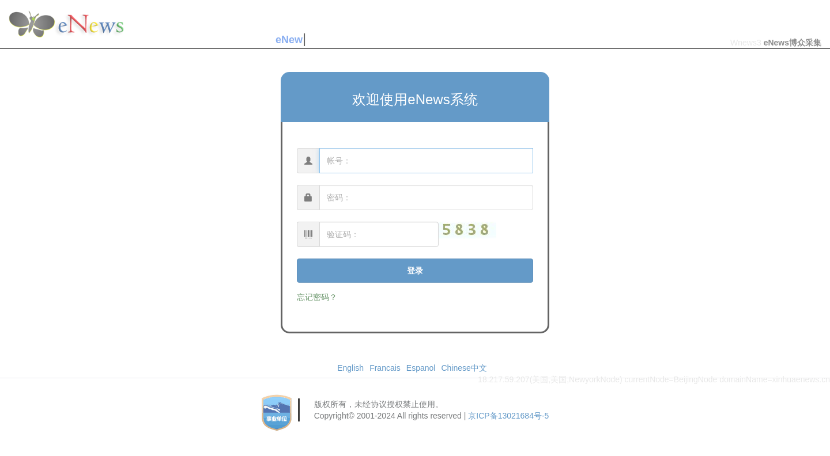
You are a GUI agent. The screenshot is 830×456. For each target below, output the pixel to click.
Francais (385, 368)
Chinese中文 (463, 368)
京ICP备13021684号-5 (508, 415)
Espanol (421, 368)
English (350, 368)
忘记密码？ (317, 297)
